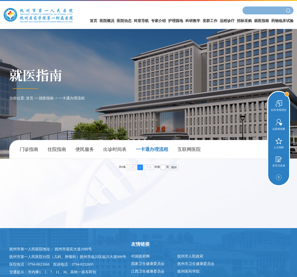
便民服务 (84, 149)
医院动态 (124, 21)
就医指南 (261, 21)
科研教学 (192, 21)
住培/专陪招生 (279, 105)
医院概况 (107, 21)
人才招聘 (279, 143)
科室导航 (141, 21)
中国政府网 (140, 256)
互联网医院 (189, 149)
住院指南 (57, 149)
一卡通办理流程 (72, 98)
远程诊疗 (227, 21)
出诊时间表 (114, 149)
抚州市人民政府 (190, 256)
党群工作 (210, 21)
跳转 (174, 167)
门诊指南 (29, 149)
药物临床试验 (282, 21)
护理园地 (175, 21)
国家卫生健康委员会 (148, 264)
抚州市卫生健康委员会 (195, 264)
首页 (93, 21)
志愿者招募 (278, 124)
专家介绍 (158, 21)
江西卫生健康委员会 (148, 271)
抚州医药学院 (188, 271)
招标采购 (244, 21)
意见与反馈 (278, 161)
